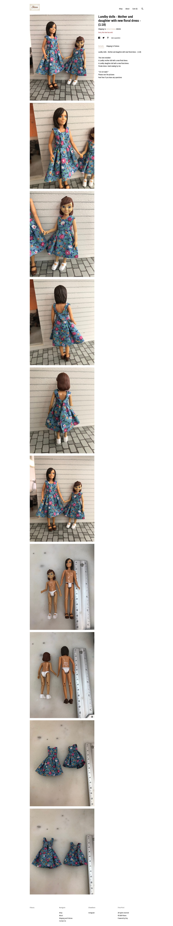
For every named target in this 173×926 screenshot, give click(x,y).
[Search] (142, 9)
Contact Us (62, 921)
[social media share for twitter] (104, 38)
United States (111, 29)
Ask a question (115, 38)
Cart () (134, 8)
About (127, 8)
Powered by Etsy (123, 918)
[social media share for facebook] (99, 38)
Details (101, 46)
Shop (120, 8)
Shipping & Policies (112, 46)
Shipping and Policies (65, 918)
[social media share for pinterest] (108, 38)
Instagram (91, 913)
